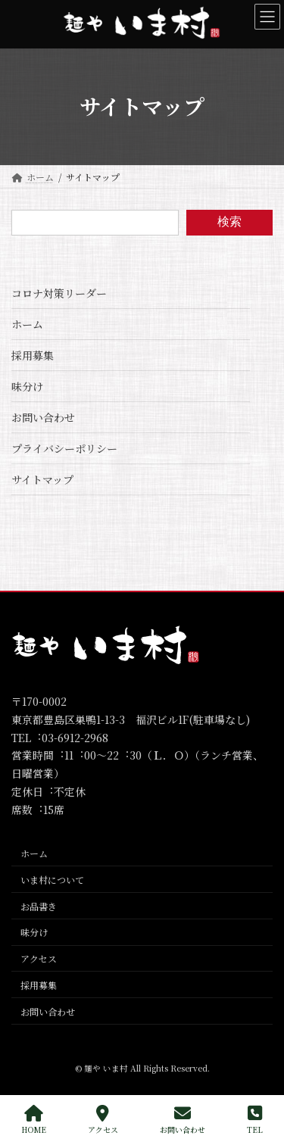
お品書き (38, 906)
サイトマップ (42, 479)
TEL (255, 1119)
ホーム (27, 324)
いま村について (52, 879)
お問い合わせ (43, 417)
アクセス (38, 958)
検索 (229, 221)
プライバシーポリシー (64, 448)
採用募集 (32, 355)
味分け (27, 386)
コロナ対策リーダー (59, 293)
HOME (33, 1119)
